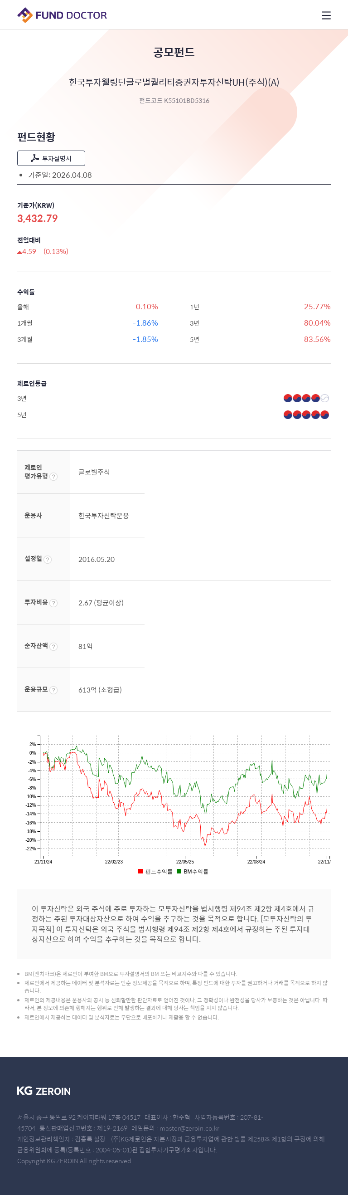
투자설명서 (51, 158)
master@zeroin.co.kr (189, 1128)
